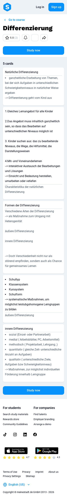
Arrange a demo (42, 424)
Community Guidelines (15, 424)
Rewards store (11, 419)
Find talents (40, 414)
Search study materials (15, 414)
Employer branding (44, 419)
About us (53, 471)
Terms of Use (10, 471)
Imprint (39, 471)
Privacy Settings (12, 476)
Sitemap (30, 476)
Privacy (26, 471)
